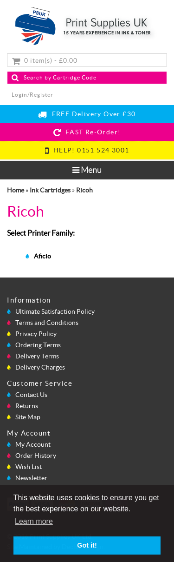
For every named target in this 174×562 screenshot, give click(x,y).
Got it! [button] (87, 545)
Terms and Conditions (46, 322)
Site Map (27, 417)
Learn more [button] (34, 521)
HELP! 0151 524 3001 (87, 150)
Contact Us (31, 394)
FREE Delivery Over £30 (86, 114)
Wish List (28, 466)
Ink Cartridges (50, 190)
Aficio (42, 256)
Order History (35, 455)
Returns (26, 406)
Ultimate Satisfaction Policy (55, 311)
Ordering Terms (38, 345)
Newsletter (31, 478)
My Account (33, 444)
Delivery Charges (40, 367)
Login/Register (32, 95)
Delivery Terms (37, 356)
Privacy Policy (36, 333)
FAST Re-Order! (87, 132)
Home (15, 190)
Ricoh (84, 190)
